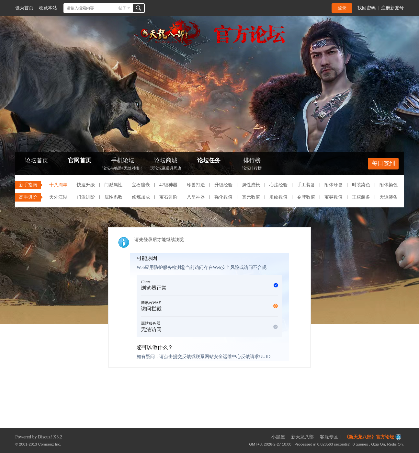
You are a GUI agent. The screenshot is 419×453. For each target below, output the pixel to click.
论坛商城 (165, 164)
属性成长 (251, 184)
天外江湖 (58, 197)
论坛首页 (36, 160)
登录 (341, 8)
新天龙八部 (302, 437)
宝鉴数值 (333, 197)
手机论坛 (122, 164)
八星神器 (196, 197)
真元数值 (251, 197)
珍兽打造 (196, 184)
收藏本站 (48, 8)
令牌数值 (306, 197)
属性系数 (113, 197)
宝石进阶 (168, 197)
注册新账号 (392, 8)
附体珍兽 (333, 184)
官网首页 (79, 160)
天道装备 (388, 197)
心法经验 (278, 184)
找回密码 (366, 8)
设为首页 (24, 8)
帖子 (122, 8)
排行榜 (252, 164)
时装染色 (361, 184)
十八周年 (58, 184)
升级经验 (223, 184)
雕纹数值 (278, 197)
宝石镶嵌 (141, 184)
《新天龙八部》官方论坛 (369, 437)
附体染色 (388, 184)
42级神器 (168, 184)
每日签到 (383, 163)
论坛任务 (209, 160)
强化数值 (223, 197)
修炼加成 (141, 197)
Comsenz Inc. (49, 444)
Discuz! (45, 437)
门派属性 (113, 184)
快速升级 (86, 184)
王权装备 (361, 197)
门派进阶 (86, 197)
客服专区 (329, 437)
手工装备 (306, 184)
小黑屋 (278, 437)
